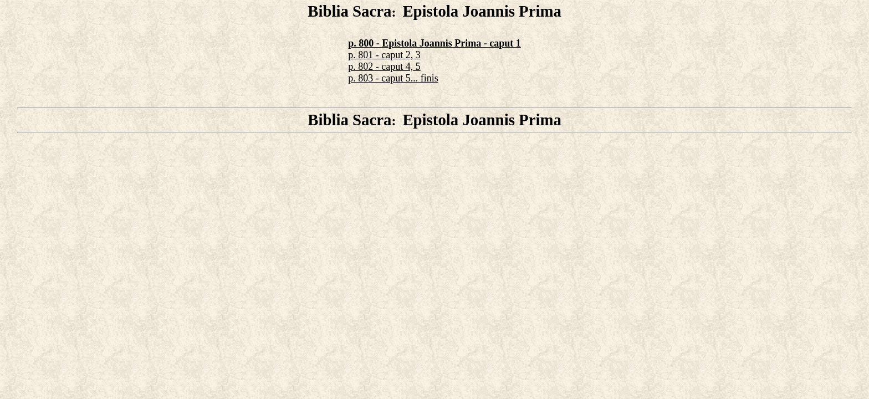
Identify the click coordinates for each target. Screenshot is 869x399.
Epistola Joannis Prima (481, 11)
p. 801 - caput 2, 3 (384, 54)
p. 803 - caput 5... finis (393, 78)
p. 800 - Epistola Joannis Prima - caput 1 (434, 43)
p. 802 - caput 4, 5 (384, 66)
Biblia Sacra (349, 11)
